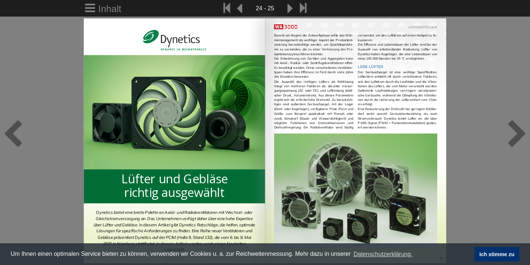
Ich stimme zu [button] (497, 254)
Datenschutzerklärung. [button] (382, 254)
